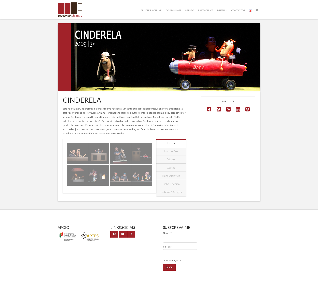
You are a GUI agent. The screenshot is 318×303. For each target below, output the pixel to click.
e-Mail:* (167, 246)
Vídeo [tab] (171, 159)
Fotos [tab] (171, 143)
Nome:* (167, 233)
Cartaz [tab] (171, 167)
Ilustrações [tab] (171, 151)
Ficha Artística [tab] (171, 175)
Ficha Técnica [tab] (171, 184)
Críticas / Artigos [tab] (171, 192)
